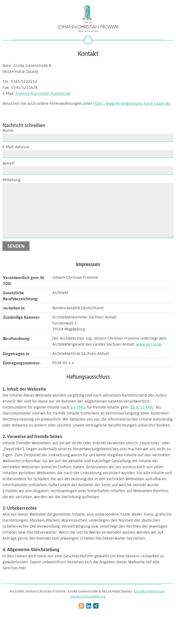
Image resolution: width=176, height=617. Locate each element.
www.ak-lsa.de (149, 344)
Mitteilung (11, 179)
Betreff (8, 163)
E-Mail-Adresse (15, 147)
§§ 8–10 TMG (142, 407)
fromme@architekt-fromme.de (43, 93)
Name (8, 130)
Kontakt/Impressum (149, 591)
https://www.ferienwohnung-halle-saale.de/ (132, 103)
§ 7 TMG (77, 407)
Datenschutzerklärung (88, 597)
